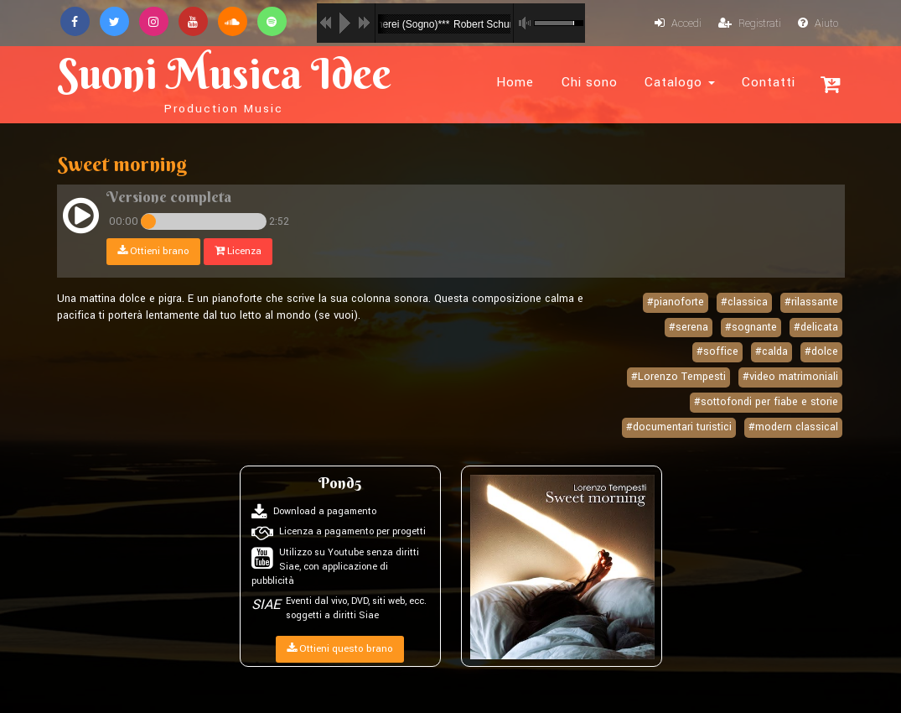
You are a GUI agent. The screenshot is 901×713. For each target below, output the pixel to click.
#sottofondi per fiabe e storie (766, 401)
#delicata (816, 327)
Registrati (749, 23)
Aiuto (818, 23)
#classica (744, 302)
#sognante (751, 327)
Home (515, 82)
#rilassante (811, 302)
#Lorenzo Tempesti (678, 376)
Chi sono (590, 82)
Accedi (678, 23)
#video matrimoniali (790, 376)
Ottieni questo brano (340, 649)
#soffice (717, 351)
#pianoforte (675, 302)
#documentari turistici (679, 427)
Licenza (238, 251)
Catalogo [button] (680, 82)
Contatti (768, 82)
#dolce (821, 351)
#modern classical (793, 427)
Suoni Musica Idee (224, 82)
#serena (688, 327)
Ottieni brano (153, 251)
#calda (771, 351)
